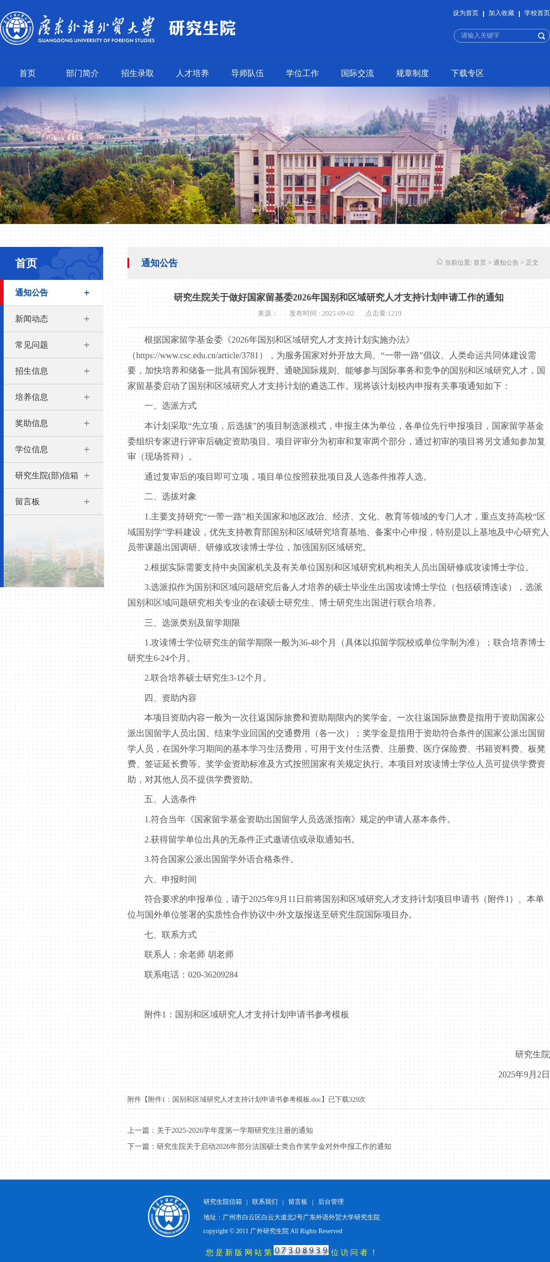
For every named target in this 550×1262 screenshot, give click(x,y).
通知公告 (31, 293)
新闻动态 (31, 319)
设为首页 (465, 13)
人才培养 (192, 73)
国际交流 (357, 73)
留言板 (27, 501)
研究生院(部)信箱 (46, 475)
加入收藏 (501, 13)
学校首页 (537, 13)
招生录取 (137, 73)
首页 (27, 73)
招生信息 (31, 371)
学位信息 (31, 449)
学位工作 (302, 73)
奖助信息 (31, 423)
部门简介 (82, 73)
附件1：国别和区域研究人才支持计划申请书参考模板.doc (234, 1099)
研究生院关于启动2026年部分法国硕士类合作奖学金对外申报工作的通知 (274, 1146)
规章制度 (412, 73)
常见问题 (31, 345)
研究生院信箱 (223, 1201)
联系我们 (265, 1201)
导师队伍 (247, 73)
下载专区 (467, 73)
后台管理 (331, 1201)
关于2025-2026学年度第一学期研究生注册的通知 (235, 1130)
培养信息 (31, 397)
